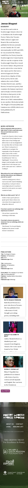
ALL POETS (5, 391)
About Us (10, 424)
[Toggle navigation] (25, 2)
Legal (8, 426)
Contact (19, 424)
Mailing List (18, 426)
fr (22, 2)
